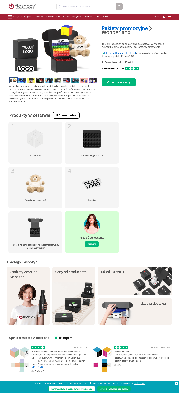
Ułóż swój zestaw (66, 115)
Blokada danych (47, 362)
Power (10, 359)
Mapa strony (79, 368)
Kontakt (156, 16)
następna (69, 199)
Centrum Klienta (80, 356)
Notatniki (88, 16)
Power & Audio (63, 16)
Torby (96, 16)
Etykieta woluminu (48, 365)
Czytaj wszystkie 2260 (44, 339)
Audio (10, 371)
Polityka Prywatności (115, 362)
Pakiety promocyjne (125, 28)
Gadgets (11, 374)
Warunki (110, 353)
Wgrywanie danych (48, 353)
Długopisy (76, 16)
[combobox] (86, 7)
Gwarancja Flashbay (82, 362)
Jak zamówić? (79, 353)
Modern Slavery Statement (117, 359)
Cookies (110, 356)
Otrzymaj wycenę (118, 82)
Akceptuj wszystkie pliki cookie (114, 389)
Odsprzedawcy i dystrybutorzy (86, 365)
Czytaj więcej (37, 322)
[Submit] (60, 7)
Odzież (105, 16)
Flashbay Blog (147, 353)
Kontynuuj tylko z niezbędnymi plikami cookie (71, 389)
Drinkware (49, 16)
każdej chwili (139, 383)
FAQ (76, 359)
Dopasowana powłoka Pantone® (54, 356)
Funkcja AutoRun (47, 359)
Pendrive (39, 16)
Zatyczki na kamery (15, 362)
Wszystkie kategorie (19, 17)
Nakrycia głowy (14, 368)
